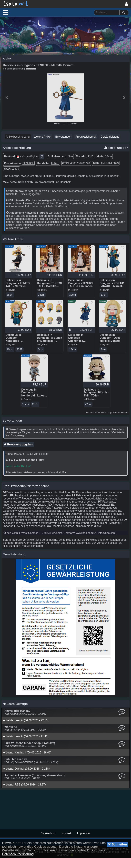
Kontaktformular (81, 542)
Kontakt (66, 833)
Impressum (83, 833)
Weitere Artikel (42, 136)
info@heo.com (106, 533)
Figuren (9, 68)
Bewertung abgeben (18, 444)
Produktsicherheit (85, 136)
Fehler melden (116, 148)
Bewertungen (63, 136)
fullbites (43, 453)
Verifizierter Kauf (18, 466)
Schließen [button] (117, 844)
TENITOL (28, 163)
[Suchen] (123, 12)
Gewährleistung (109, 136)
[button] (5, 12)
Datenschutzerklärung (18, 854)
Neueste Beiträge (15, 704)
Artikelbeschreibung (18, 136)
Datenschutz (48, 833)
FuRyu (55, 163)
